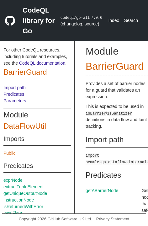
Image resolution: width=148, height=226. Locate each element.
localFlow (12, 213)
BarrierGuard (25, 72)
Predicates (13, 94)
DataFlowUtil (24, 126)
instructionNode (18, 199)
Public (9, 153)
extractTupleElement (23, 186)
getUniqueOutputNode (25, 193)
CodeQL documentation (42, 63)
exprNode (13, 180)
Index (113, 20)
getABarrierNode (102, 190)
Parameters (14, 100)
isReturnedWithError (23, 206)
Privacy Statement (113, 219)
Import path (14, 87)
